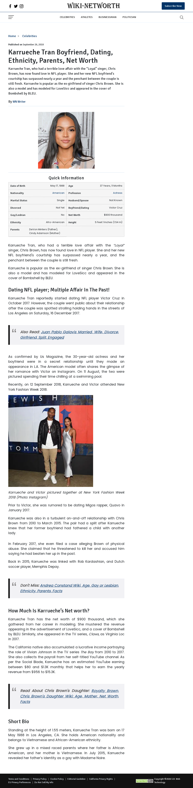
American (58, 192)
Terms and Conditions (18, 779)
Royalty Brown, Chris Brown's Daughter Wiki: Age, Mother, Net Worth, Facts (69, 696)
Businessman (107, 17)
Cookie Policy (57, 779)
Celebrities (67, 17)
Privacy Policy (40, 779)
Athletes (87, 17)
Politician (129, 17)
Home (12, 36)
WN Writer (19, 102)
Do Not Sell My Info (43, 782)
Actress (117, 192)
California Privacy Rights (101, 779)
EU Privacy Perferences (19, 782)
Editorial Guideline (76, 779)
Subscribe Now (173, 6)
